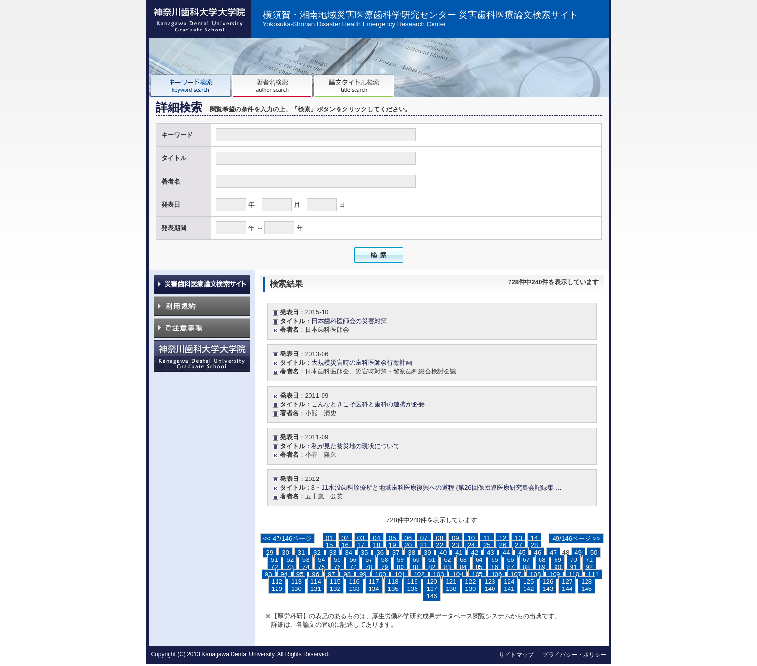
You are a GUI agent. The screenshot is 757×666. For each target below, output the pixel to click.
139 (470, 588)
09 (455, 538)
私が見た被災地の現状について (355, 445)
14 (534, 538)
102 (419, 574)
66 (510, 559)
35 (364, 552)
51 (274, 559)
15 (329, 545)
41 (459, 552)
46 (537, 552)
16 (345, 545)
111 (593, 574)
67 (526, 559)
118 (392, 581)
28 (534, 545)
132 (335, 588)
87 (510, 567)
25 (487, 545)
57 (368, 559)
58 (384, 559)
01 (329, 538)
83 (447, 567)
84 (463, 567)
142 (528, 588)
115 (335, 581)
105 (477, 574)
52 (290, 559)
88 (526, 567)
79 (384, 567)
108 (535, 574)
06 (408, 538)
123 (489, 581)
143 (547, 588)
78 (368, 567)
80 (400, 567)
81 (416, 567)
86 (494, 567)
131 (315, 588)
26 (502, 545)
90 (557, 567)
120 (431, 581)
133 (354, 588)
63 (463, 559)
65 (494, 559)
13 (518, 538)
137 (431, 588)
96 (315, 574)
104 (457, 574)
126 (547, 581)
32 (317, 552)
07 (424, 538)
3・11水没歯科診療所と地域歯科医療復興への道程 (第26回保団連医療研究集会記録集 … (436, 487)
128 (586, 581)
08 (439, 538)
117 (374, 581)
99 (363, 574)
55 (337, 559)
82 (431, 567)
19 (392, 545)
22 (439, 545)
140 (489, 588)
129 (277, 588)
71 (589, 559)
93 (268, 574)
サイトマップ (516, 654)
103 (438, 574)
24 (471, 545)
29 (270, 552)
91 (573, 567)
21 (424, 545)
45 (521, 552)
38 (411, 552)
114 (315, 581)
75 (321, 567)
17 (361, 545)
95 (300, 574)
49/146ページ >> (576, 538)
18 (376, 545)
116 (354, 581)
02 (345, 538)
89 (542, 567)
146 (431, 596)
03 (361, 538)
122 (470, 581)
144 (567, 588)
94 (284, 574)
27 (518, 545)
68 (542, 559)
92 (589, 567)
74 (305, 567)
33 (333, 552)
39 (427, 552)
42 (474, 552)
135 (392, 588)
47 (553, 552)
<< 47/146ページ (287, 538)
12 (502, 538)
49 (578, 552)
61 (431, 559)
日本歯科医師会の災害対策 (349, 321)
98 (347, 574)
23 (455, 545)
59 (400, 559)
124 (509, 581)
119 (412, 581)
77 (352, 567)
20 (408, 545)
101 (399, 574)
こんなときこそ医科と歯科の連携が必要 (368, 404)
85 (479, 567)
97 (331, 574)
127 (567, 581)
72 (274, 567)
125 (528, 581)
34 (348, 552)
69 (557, 559)
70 (573, 559)
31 (301, 552)
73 (290, 567)
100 (380, 574)
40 (443, 552)
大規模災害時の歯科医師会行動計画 (361, 362)
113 (296, 581)
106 (496, 574)
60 (416, 559)
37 (396, 552)
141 (509, 588)
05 (392, 538)
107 (515, 574)
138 (451, 588)
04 (376, 538)
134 (374, 588)
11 (487, 538)
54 (321, 559)
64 (479, 559)
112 (277, 581)
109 (554, 574)
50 (594, 552)
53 (305, 559)
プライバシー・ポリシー (574, 654)
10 (471, 538)
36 (380, 552)
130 (296, 588)
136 (412, 588)
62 (447, 559)
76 (337, 567)
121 (451, 581)
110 (574, 574)
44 (506, 552)
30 (285, 552)
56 (352, 559)
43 (490, 552)
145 (586, 588)
